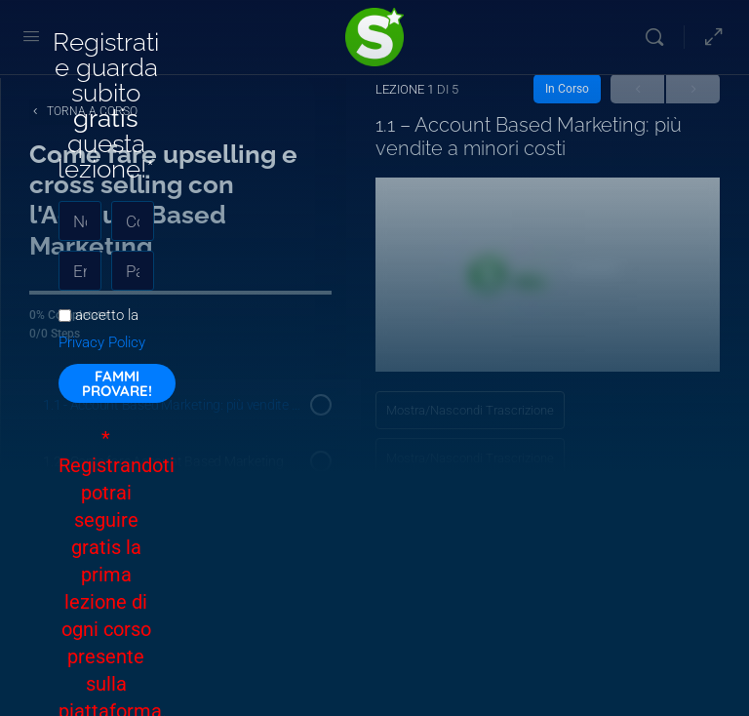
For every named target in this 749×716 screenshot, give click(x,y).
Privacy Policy (102, 342)
